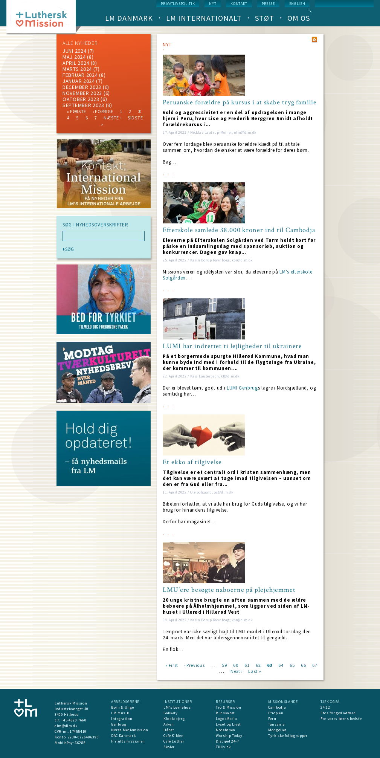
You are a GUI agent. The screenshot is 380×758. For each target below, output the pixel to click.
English (297, 3)
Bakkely (170, 713)
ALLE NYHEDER (80, 43)
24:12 (325, 707)
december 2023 (82, 87)
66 (303, 665)
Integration (121, 718)
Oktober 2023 (81, 99)
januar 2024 (79, 81)
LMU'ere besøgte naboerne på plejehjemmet (229, 590)
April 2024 (76, 63)
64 (280, 665)
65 (292, 665)
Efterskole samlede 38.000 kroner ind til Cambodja (239, 230)
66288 (80, 742)
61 (246, 665)
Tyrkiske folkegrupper (288, 735)
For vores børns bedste (341, 718)
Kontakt (238, 3)
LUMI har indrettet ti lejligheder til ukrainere (232, 346)
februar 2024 (80, 75)
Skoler (169, 746)
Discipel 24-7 (227, 741)
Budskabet (225, 713)
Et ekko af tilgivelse (192, 462)
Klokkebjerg (174, 718)
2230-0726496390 (83, 737)
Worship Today (229, 735)
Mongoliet (277, 729)
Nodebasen (225, 729)
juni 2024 (74, 50)
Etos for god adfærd (338, 713)
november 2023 (82, 93)
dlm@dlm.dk (66, 725)
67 (314, 665)
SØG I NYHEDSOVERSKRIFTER (95, 225)
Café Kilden (173, 735)
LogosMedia (226, 718)
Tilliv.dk (223, 746)
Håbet (168, 729)
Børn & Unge (122, 707)
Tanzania (276, 724)
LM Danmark (129, 17)
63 (269, 665)
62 (258, 665)
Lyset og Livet (228, 724)
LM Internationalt (204, 17)
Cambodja (277, 707)
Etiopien (275, 713)
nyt (212, 3)
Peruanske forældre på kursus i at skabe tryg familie (240, 102)
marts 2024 (77, 69)
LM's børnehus (177, 707)
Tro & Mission (228, 707)
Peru (272, 718)
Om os (298, 17)
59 (224, 665)
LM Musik (120, 713)
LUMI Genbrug (242, 388)
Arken (168, 724)
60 (235, 665)
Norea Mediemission (129, 729)
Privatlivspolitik (178, 3)
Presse (268, 3)
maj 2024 (74, 56)
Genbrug (119, 724)
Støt (264, 17)
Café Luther (173, 741)
